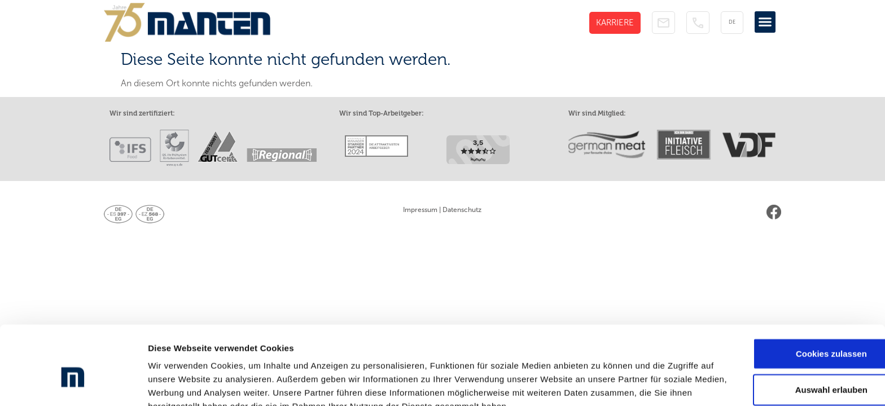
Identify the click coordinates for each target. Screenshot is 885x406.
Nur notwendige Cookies (790, 367)
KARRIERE (615, 22)
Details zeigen (600, 384)
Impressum (420, 210)
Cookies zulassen (790, 294)
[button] (765, 22)
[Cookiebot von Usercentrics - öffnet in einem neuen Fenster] (73, 384)
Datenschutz (461, 210)
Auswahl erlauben (791, 331)
